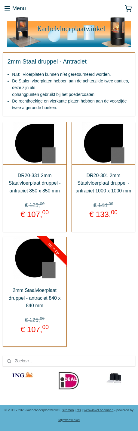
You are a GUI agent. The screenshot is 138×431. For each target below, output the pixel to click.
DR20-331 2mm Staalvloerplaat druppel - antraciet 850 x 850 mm (34, 183)
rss (79, 410)
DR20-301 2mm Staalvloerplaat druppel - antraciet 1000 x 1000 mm (103, 183)
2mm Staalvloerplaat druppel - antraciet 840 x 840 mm (35, 298)
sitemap (68, 410)
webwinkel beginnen (98, 410)
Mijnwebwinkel (69, 420)
